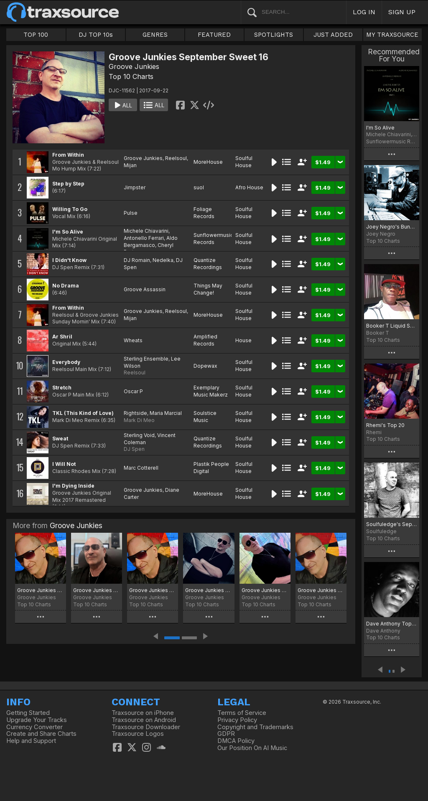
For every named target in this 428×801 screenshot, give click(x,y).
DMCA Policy (236, 741)
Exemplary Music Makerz (211, 391)
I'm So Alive (67, 232)
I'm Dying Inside (73, 486)
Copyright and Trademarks (255, 727)
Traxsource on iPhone (143, 713)
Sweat (60, 438)
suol (199, 187)
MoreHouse (208, 162)
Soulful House (243, 161)
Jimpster (134, 187)
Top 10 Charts (131, 76)
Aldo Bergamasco (151, 241)
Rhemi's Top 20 (385, 425)
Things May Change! (208, 289)
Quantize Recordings (208, 263)
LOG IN (364, 12)
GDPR (226, 733)
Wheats (133, 340)
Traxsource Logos (138, 733)
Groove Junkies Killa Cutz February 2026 (40, 590)
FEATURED (214, 34)
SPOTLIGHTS (273, 34)
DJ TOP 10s (96, 34)
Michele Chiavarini (146, 231)
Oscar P (133, 391)
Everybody (66, 362)
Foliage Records (204, 212)
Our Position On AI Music (252, 748)
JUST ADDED (333, 34)
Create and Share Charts (41, 733)
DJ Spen (134, 449)
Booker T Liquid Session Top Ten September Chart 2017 (391, 326)
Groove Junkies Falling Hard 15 (265, 590)
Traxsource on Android (144, 720)
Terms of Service (241, 713)
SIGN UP (401, 12)
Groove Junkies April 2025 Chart (321, 590)
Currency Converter (34, 727)
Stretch (61, 387)
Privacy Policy (237, 720)
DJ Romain (137, 260)
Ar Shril (62, 336)
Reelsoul (176, 158)
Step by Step (68, 184)
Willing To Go (69, 209)
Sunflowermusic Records (213, 238)
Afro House (249, 187)
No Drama (65, 285)
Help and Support (31, 741)
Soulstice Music (205, 416)
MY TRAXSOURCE (392, 34)
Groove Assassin (145, 289)
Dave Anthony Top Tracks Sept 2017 (391, 623)
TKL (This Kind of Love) (83, 413)
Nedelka (163, 260)
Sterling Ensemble (146, 359)
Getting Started (28, 713)
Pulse (131, 213)
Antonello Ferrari (144, 238)
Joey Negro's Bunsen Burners (391, 227)
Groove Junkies (134, 66)
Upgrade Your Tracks (36, 720)
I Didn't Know (69, 260)
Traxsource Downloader (146, 727)
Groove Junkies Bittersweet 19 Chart (152, 590)
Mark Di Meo (139, 420)
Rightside (135, 413)
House (243, 340)
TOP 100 (35, 34)
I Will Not (64, 464)
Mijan (130, 165)
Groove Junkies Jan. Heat (96, 590)
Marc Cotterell (141, 468)
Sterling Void (139, 435)
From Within (68, 155)
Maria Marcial (166, 413)
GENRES (155, 34)
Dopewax (205, 366)
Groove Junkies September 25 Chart (208, 590)
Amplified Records (205, 340)
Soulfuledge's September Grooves (391, 524)
